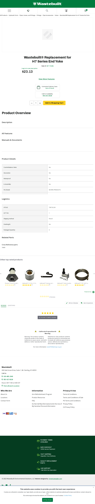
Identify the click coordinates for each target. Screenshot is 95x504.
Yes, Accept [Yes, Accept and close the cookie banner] (47, 500)
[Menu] (9, 11)
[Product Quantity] (36, 103)
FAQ (33, 401)
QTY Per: (6, 213)
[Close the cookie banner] (93, 487)
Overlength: (7, 224)
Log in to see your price (29, 68)
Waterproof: (7, 178)
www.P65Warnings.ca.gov (54, 347)
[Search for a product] (47, 11)
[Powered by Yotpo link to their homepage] (89, 292)
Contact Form (5, 401)
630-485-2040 (8, 376)
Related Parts (8, 237)
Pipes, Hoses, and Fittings (27, 15)
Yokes (56, 15)
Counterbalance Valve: (10, 167)
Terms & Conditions (70, 394)
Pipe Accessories (48, 15)
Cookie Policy (68, 495)
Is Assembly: (7, 184)
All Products (3, 15)
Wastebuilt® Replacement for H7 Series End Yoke (74, 15)
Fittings (39, 15)
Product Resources (38, 398)
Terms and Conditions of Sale (73, 398)
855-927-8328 (47, 95)
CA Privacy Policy (68, 407)
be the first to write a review (47, 317)
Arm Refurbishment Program (42, 394)
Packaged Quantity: (9, 230)
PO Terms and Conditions (72, 401)
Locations (4, 398)
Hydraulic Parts (13, 15)
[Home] (47, 4)
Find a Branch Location (11, 386)
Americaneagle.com (55, 479)
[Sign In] (66, 11)
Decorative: (7, 173)
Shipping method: (9, 218)
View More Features (47, 79)
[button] (1, 274)
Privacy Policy (67, 404)
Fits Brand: (7, 190)
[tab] (72, 303)
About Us (4, 394)
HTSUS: (6, 207)
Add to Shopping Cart (54, 103)
